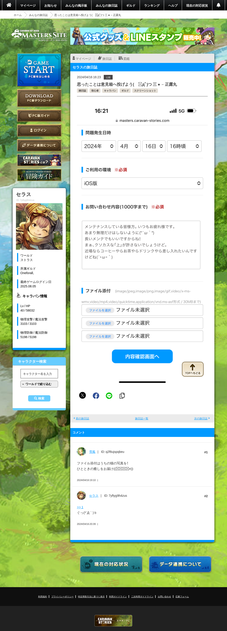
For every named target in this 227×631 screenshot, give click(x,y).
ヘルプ (173, 5)
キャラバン (110, 90)
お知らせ (50, 5)
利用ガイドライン (118, 596)
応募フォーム (182, 596)
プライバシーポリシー (62, 596)
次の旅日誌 (200, 418)
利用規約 (42, 596)
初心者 (95, 90)
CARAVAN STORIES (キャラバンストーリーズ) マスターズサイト (39, 35)
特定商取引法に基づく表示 (91, 596)
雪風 (92, 451)
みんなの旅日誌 (106, 5)
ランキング (152, 5)
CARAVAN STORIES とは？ (39, 160)
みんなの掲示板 (76, 5)
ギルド (130, 5)
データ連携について (39, 145)
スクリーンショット (145, 90)
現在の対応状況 (197, 5)
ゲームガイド (39, 175)
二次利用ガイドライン (142, 596)
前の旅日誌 (82, 418)
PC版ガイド (39, 115)
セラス (93, 495)
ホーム (18, 15)
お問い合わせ (164, 596)
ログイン (39, 130)
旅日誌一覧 (141, 418)
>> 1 (80, 506)
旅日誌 (107, 58)
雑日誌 (82, 90)
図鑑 (126, 58)
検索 (41, 398)
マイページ (28, 5)
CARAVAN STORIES (113, 621)
